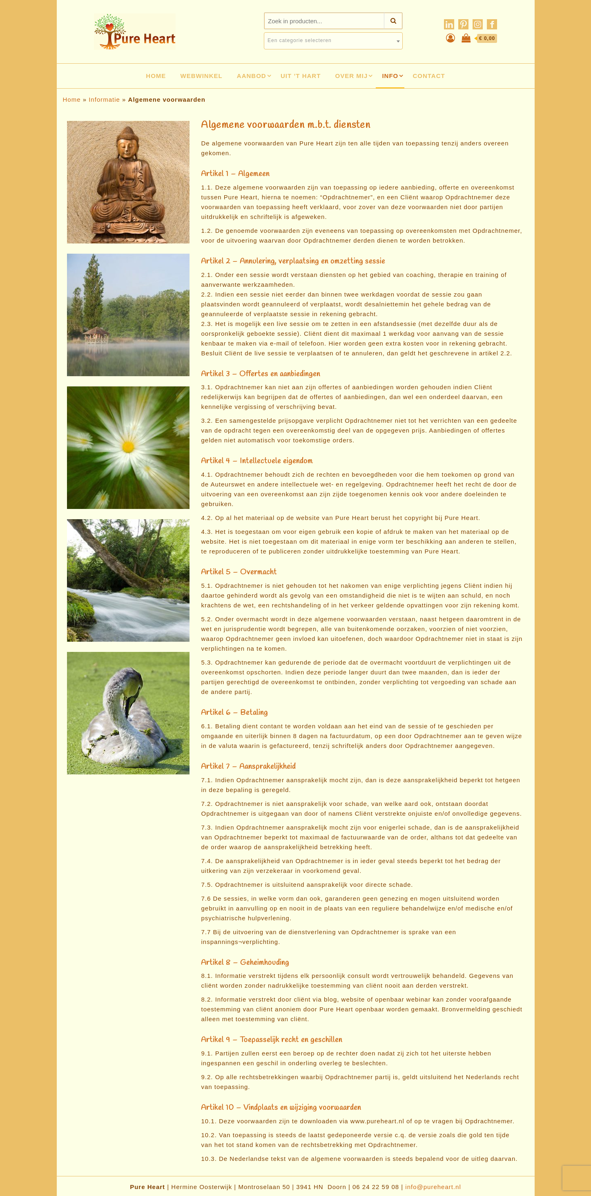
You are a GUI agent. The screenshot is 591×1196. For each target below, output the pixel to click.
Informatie (104, 99)
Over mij (351, 75)
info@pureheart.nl (433, 1186)
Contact (429, 75)
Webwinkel (202, 75)
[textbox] (333, 40)
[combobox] (333, 40)
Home (156, 75)
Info (390, 75)
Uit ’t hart (301, 75)
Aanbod (251, 75)
